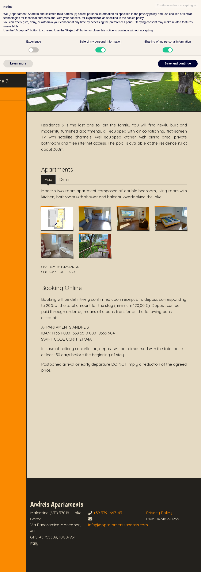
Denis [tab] (78, 167)
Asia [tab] (62, 167)
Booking (14, 95)
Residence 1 (18, 55)
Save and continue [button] (178, 563)
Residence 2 (18, 69)
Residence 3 (18, 82)
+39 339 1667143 (124, 500)
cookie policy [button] (135, 518)
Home (11, 42)
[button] (25, 121)
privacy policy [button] (148, 514)
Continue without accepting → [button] (176, 505)
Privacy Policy (167, 500)
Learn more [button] (18, 563)
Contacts (15, 108)
